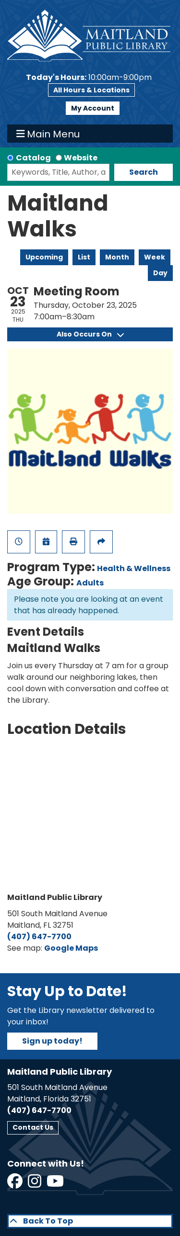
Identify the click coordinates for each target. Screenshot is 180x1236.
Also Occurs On (90, 334)
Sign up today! (52, 1040)
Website (80, 157)
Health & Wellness (133, 568)
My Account (92, 108)
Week (154, 257)
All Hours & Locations (91, 90)
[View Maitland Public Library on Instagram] (35, 1184)
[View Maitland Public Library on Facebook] (15, 1184)
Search (143, 172)
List (84, 257)
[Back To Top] (90, 1221)
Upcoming (44, 257)
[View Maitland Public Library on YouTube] (56, 1184)
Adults (90, 582)
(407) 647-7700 (39, 936)
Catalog (33, 157)
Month (117, 257)
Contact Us (32, 1127)
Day (160, 273)
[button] (88, 77)
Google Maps (71, 948)
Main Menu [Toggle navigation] (48, 133)
